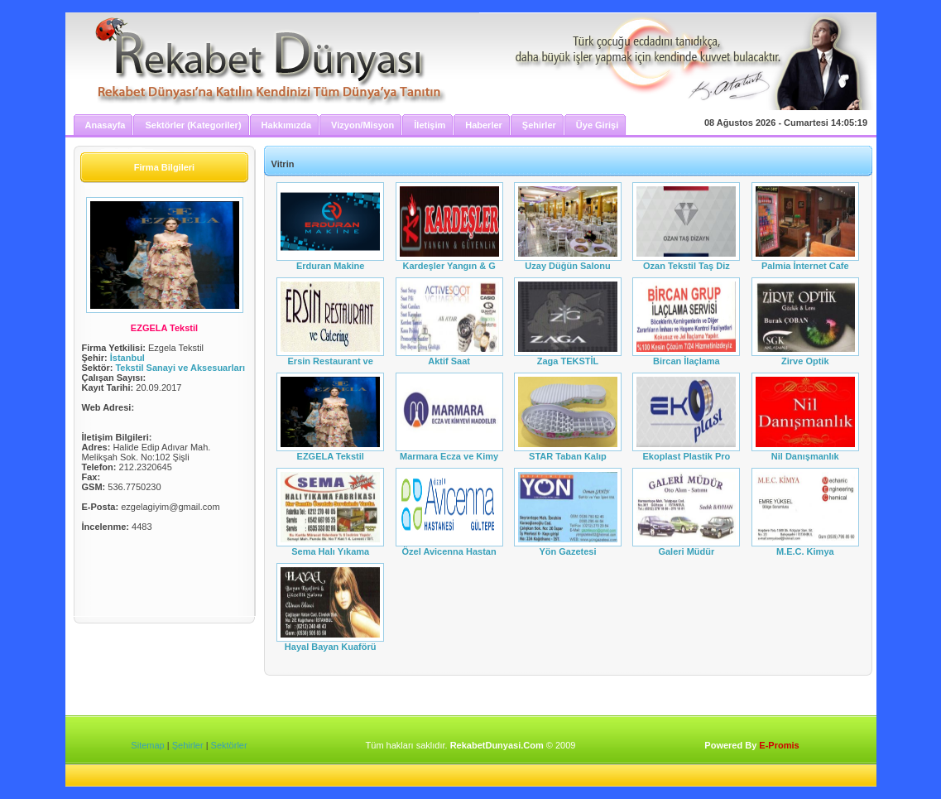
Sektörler (229, 745)
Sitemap (147, 745)
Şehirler (188, 745)
